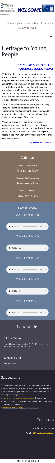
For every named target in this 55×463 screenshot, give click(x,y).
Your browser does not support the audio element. (27, 226)
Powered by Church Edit (27, 461)
